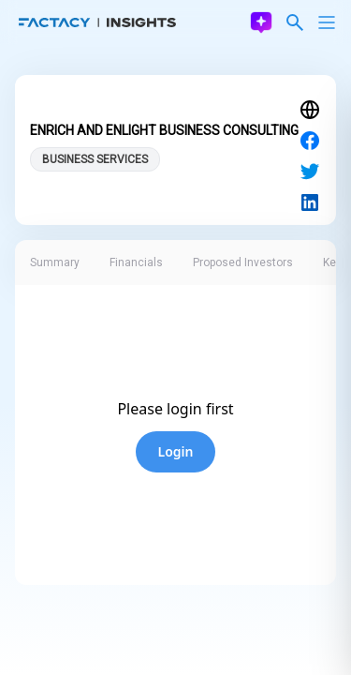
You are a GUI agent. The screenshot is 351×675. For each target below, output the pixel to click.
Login (176, 451)
